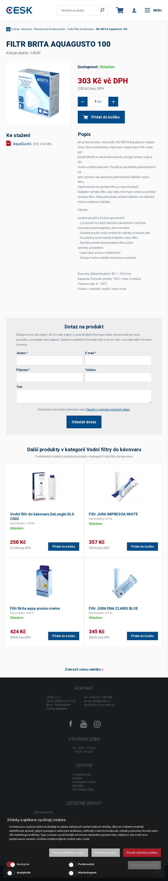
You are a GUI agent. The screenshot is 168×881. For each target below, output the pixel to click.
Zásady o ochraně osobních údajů (108, 409)
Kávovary (26, 29)
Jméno (22, 353)
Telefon (90, 369)
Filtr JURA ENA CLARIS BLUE (113, 608)
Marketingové (87, 872)
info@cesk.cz (101, 701)
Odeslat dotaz (84, 422)
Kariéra (77, 778)
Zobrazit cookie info (144, 865)
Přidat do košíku (101, 117)
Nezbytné (23, 864)
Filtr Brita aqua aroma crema (35, 608)
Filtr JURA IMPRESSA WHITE (113, 514)
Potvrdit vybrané (106, 852)
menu (153, 10)
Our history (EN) (83, 789)
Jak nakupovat (43, 812)
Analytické (24, 872)
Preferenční (86, 864)
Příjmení (23, 369)
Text (19, 386)
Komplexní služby (84, 782)
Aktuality (78, 785)
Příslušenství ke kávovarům (49, 29)
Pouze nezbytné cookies (69, 852)
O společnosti (82, 774)
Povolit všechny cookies (142, 852)
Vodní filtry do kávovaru (80, 29)
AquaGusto (32, 144)
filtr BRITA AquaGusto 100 (111, 29)
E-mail (90, 353)
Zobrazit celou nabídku (83, 669)
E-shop (15, 29)
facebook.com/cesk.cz (99, 704)
